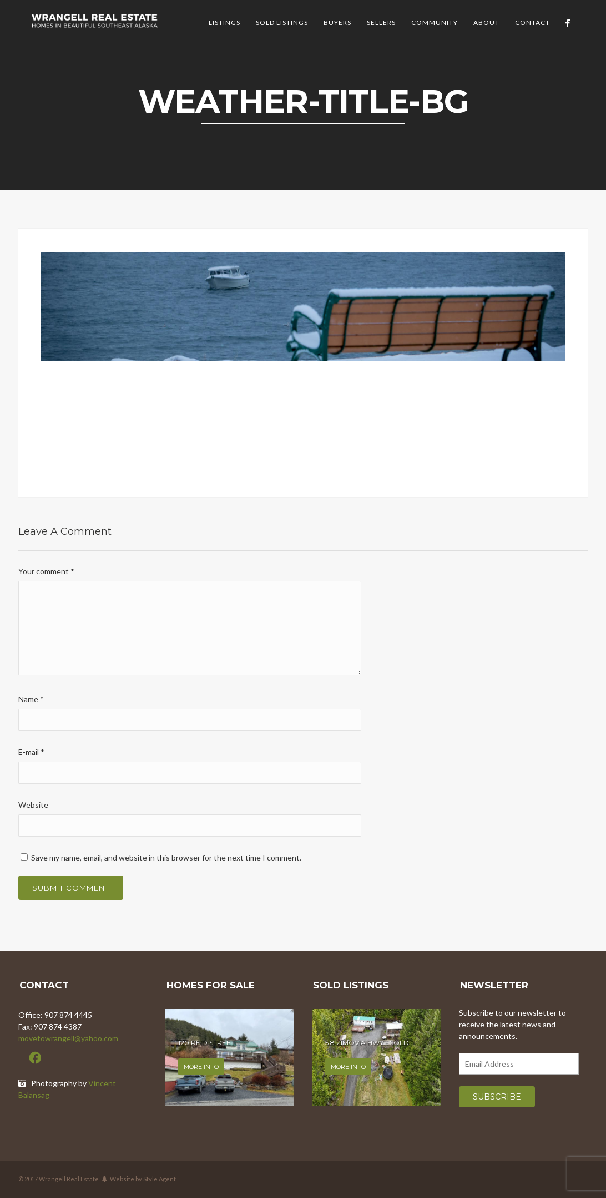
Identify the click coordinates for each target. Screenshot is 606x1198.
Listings (224, 22)
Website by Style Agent (143, 1178)
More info (201, 1067)
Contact (532, 22)
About (486, 22)
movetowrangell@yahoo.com (68, 1038)
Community (434, 22)
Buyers (337, 22)
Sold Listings (282, 22)
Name (31, 699)
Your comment (46, 571)
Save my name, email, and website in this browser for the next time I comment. (166, 857)
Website (33, 804)
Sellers (381, 22)
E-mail (31, 752)
